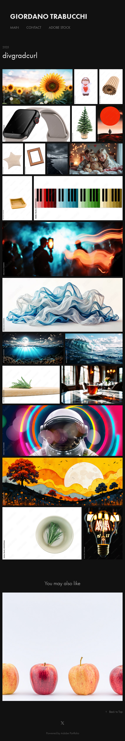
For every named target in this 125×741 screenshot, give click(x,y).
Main (14, 27)
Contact (33, 27)
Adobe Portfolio (70, 733)
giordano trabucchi (48, 16)
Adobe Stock (59, 27)
